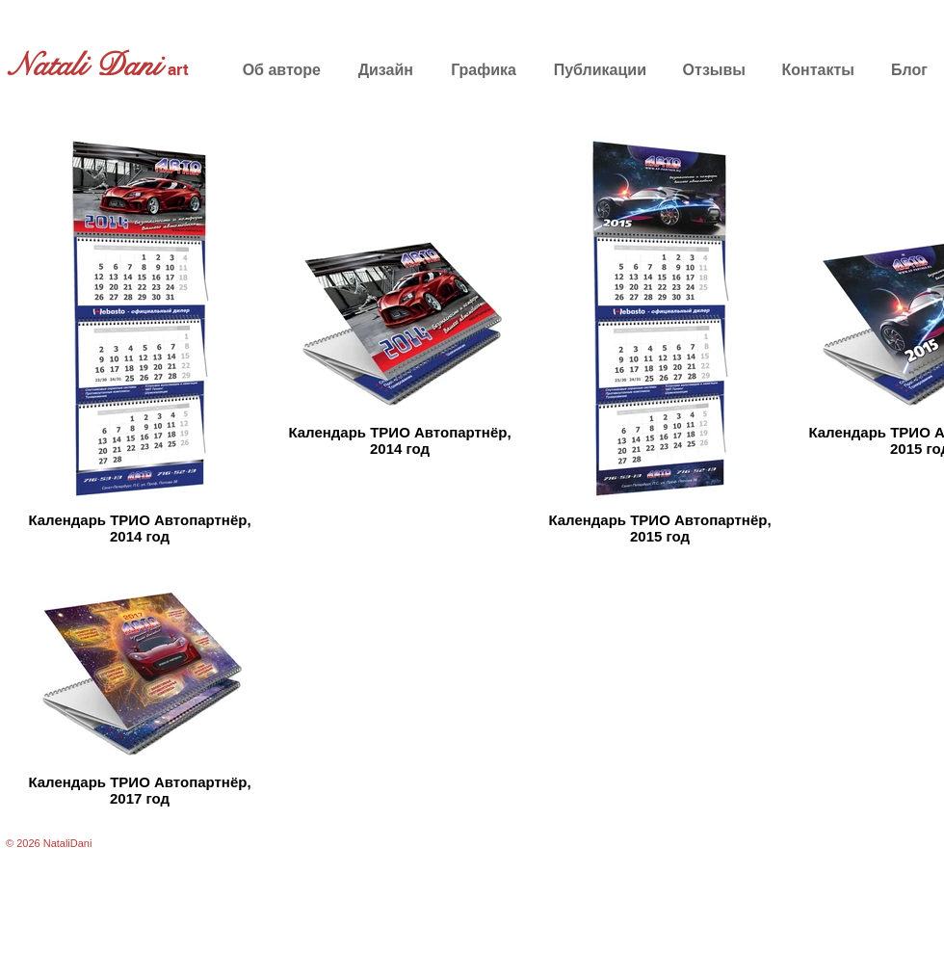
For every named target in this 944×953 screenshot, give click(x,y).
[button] (383, 70)
